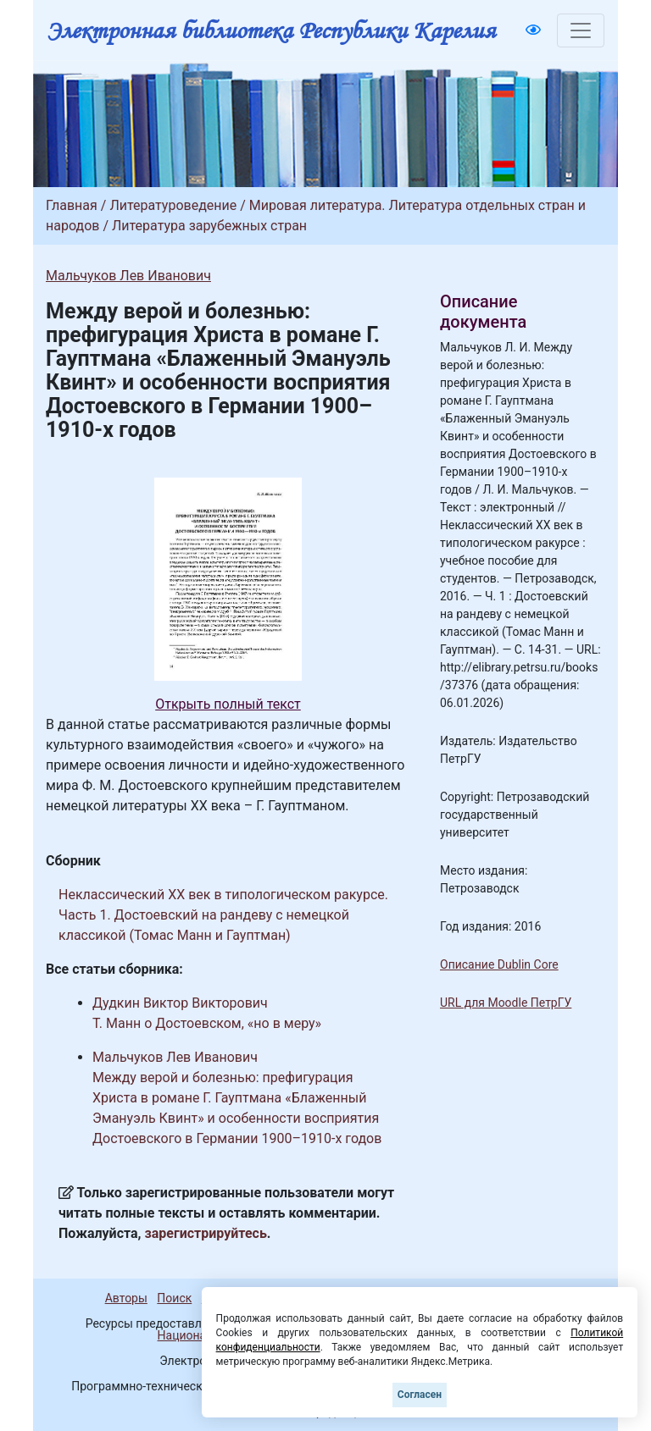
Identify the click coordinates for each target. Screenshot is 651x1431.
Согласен (420, 1395)
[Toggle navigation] (580, 30)
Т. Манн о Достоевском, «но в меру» (206, 1023)
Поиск (174, 1298)
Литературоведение (172, 205)
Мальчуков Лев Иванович (128, 276)
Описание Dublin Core (499, 964)
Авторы (126, 1298)
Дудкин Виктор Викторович (180, 1003)
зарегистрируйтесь (206, 1233)
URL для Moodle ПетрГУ (505, 1002)
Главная (71, 205)
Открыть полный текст (228, 704)
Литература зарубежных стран (209, 226)
